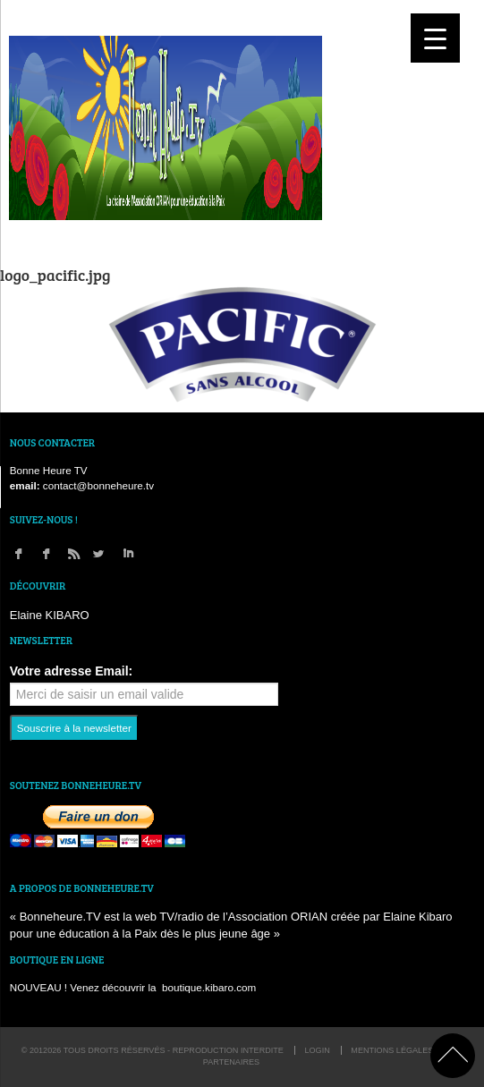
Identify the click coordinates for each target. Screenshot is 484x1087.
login (316, 1050)
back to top (452, 1055)
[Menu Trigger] (435, 38)
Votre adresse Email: (71, 671)
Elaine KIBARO (49, 615)
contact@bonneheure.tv (98, 485)
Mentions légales (392, 1050)
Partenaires (231, 1061)
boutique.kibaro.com (209, 987)
